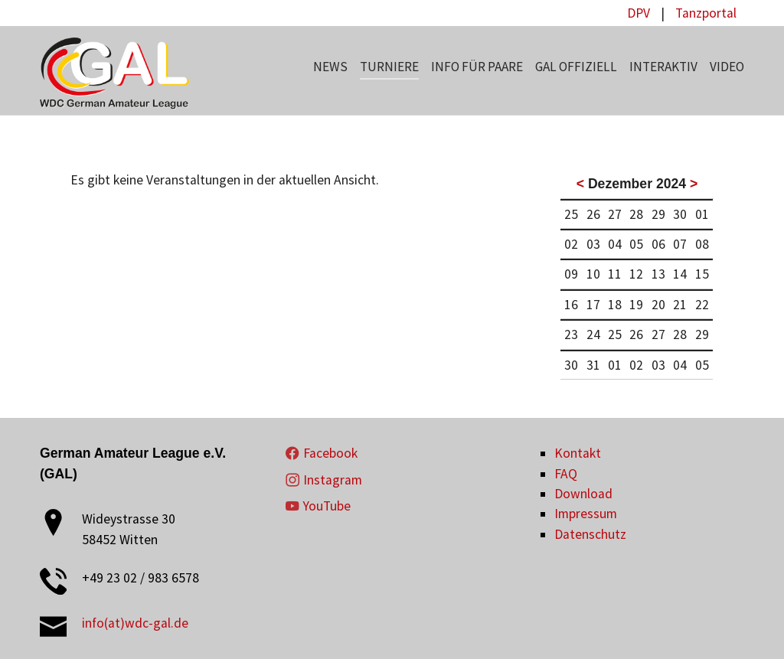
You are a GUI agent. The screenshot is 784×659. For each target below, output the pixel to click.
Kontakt (577, 453)
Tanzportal (706, 13)
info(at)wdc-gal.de (135, 623)
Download (583, 493)
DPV (638, 13)
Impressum (585, 513)
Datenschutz (590, 534)
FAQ (565, 473)
